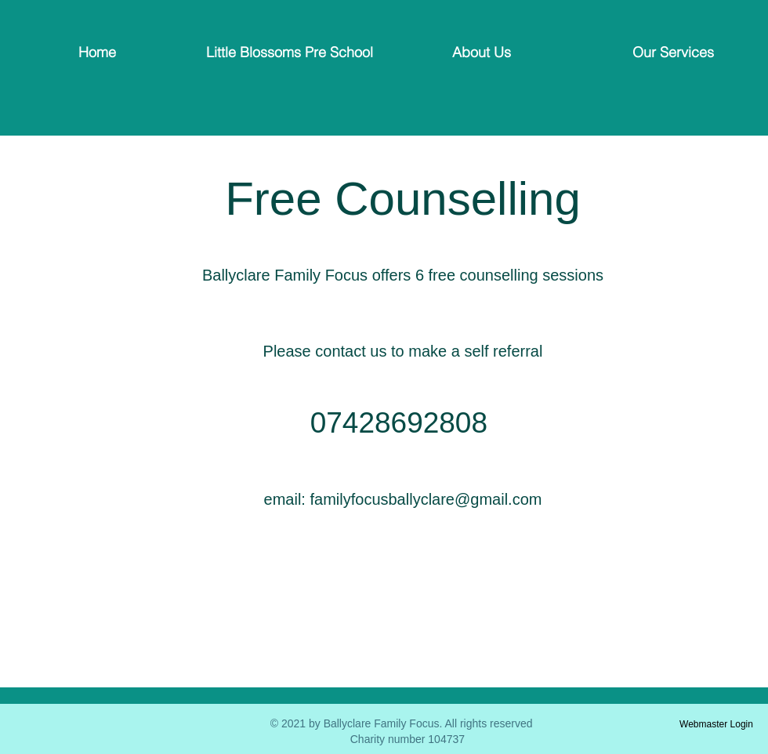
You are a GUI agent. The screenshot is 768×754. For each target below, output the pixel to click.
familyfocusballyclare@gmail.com (426, 499)
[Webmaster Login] (716, 724)
